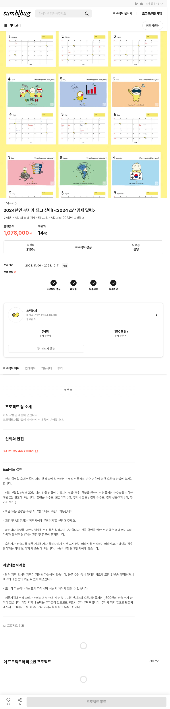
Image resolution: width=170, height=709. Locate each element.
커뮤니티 (46, 368)
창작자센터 (152, 25)
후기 (60, 368)
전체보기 (154, 661)
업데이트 (30, 368)
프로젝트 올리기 (122, 13)
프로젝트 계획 (11, 368)
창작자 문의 (46, 349)
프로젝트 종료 (96, 702)
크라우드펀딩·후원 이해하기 (20, 451)
